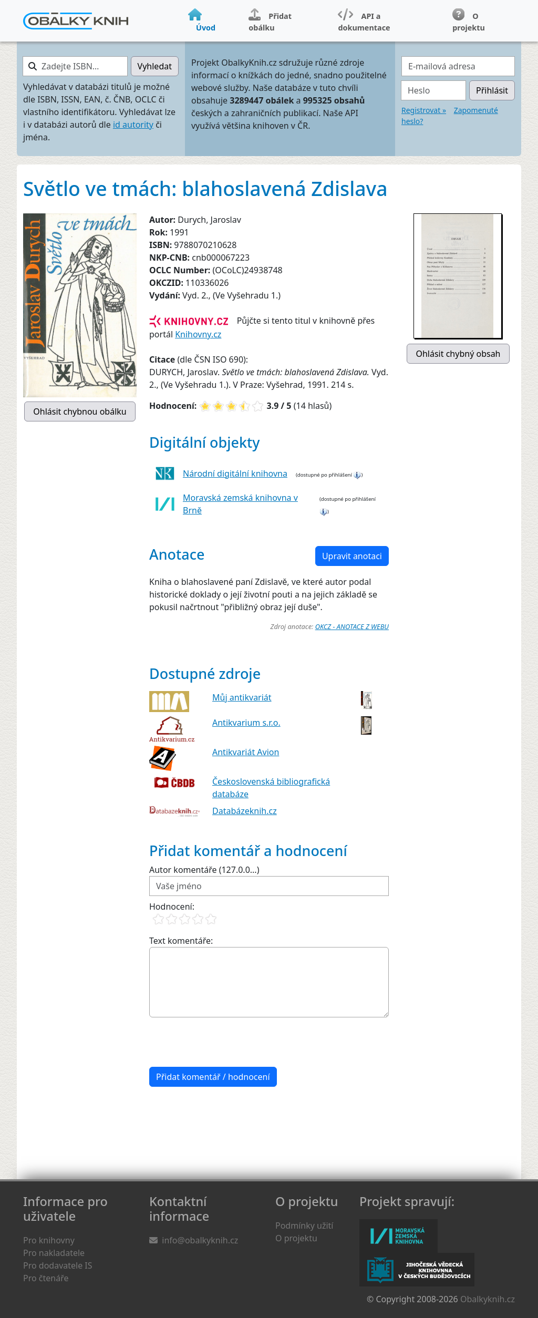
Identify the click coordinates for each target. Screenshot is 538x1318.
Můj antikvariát (242, 697)
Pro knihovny (49, 1240)
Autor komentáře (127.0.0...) (204, 870)
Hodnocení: (171, 906)
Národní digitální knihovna (235, 473)
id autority (133, 124)
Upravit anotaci (352, 556)
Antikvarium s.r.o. (246, 722)
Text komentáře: (181, 940)
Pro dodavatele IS (57, 1265)
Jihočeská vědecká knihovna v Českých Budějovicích (416, 1269)
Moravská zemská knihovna (398, 1236)
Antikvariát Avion (245, 752)
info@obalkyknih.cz (200, 1240)
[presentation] (229, 1042)
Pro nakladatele (54, 1253)
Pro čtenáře (45, 1278)
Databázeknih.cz (244, 811)
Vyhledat (155, 66)
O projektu (296, 1238)
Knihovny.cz (198, 334)
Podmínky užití (304, 1225)
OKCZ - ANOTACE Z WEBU (352, 626)
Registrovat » (423, 110)
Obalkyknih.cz (487, 1299)
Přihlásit (492, 90)
